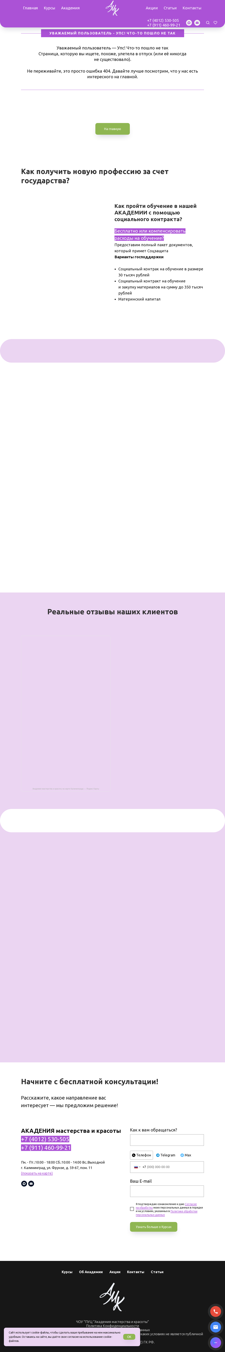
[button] (208, 22)
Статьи (170, 8)
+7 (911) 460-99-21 (163, 25)
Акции (152, 8)
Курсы (49, 8)
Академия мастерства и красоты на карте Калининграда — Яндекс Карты (66, 789)
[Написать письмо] (215, 1327)
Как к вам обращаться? (153, 1129)
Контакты (192, 8)
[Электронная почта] (197, 23)
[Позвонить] (215, 1311)
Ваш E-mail (141, 1181)
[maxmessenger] (189, 23)
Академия (70, 8)
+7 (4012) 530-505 (163, 20)
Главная (30, 8)
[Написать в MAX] (215, 1342)
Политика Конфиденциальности (112, 1326)
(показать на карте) (37, 1173)
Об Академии (91, 1272)
